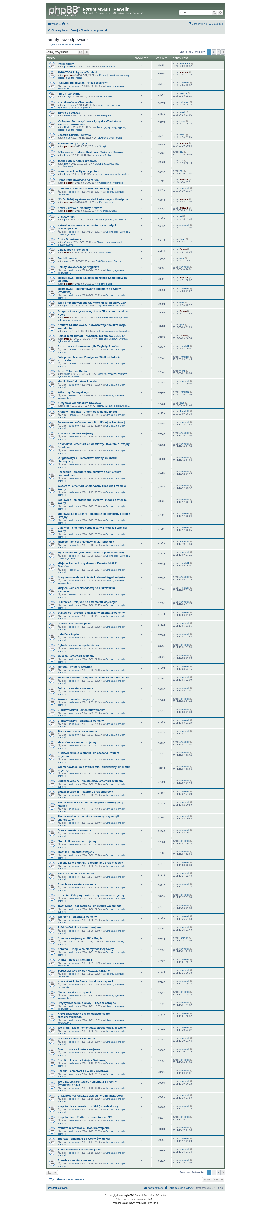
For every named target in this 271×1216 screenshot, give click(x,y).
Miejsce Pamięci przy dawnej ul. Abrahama (86, 541)
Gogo (67, 242)
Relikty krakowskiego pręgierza (78, 267)
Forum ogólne (104, 115)
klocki (67, 127)
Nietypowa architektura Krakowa (79, 403)
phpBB (129, 1195)
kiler (66, 163)
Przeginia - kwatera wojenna (76, 1038)
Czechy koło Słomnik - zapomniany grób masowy (90, 862)
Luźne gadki (104, 252)
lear (66, 155)
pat (65, 219)
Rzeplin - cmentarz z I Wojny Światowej (83, 1070)
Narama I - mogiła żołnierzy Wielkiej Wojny (86, 949)
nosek (67, 115)
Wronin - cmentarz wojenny (76, 699)
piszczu (68, 75)
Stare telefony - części (72, 143)
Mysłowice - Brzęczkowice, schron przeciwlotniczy (91, 552)
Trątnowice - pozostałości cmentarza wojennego (90, 905)
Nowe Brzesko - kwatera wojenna (79, 1149)
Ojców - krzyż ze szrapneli (75, 959)
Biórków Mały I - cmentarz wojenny (81, 720)
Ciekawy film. (66, 216)
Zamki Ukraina (67, 258)
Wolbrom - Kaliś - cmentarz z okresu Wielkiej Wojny (92, 1027)
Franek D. (74, 349)
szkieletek (74, 86)
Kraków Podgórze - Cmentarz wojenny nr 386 (87, 411)
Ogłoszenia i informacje (111, 182)
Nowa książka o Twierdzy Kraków (80, 208)
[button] (223, 52)
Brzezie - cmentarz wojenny (76, 1160)
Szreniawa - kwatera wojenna (77, 884)
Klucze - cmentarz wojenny (75, 433)
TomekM (73, 941)
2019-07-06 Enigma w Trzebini (77, 72)
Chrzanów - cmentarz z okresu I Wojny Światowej (90, 1095)
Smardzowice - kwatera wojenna (79, 1049)
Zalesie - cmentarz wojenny (76, 873)
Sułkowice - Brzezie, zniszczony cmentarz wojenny (91, 612)
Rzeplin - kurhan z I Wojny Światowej (82, 1060)
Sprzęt (102, 146)
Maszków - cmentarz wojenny (77, 742)
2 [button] (213, 52)
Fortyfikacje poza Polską (109, 137)
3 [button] (218, 52)
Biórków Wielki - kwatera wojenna (80, 927)
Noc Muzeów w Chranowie (75, 102)
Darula (67, 252)
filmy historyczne (69, 93)
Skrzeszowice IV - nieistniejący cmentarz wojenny (90, 780)
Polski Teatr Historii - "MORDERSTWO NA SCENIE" (91, 336)
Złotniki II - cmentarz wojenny (77, 841)
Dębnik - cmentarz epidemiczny (78, 645)
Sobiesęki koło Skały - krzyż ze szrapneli (84, 970)
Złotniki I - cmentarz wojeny (76, 852)
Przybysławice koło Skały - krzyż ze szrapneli (87, 1003)
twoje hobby (66, 63)
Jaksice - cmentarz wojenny (76, 655)
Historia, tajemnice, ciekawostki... (112, 174)
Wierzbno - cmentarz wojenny (77, 916)
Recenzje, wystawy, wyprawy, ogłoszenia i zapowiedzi (89, 106)
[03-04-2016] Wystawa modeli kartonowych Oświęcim (93, 199)
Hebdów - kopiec (69, 634)
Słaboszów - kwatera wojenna (77, 731)
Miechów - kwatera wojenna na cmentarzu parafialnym (93, 677)
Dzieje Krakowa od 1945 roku (111, 305)
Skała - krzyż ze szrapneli (74, 992)
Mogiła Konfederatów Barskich (78, 381)
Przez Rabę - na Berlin (72, 371)
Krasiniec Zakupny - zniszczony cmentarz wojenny (91, 895)
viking (67, 374)
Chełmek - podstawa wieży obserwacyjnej (85, 188)
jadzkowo (69, 105)
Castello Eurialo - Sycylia (74, 134)
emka (67, 137)
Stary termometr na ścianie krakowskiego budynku (91, 577)
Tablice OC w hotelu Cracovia (77, 160)
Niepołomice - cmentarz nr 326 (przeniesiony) (88, 1106)
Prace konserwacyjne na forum (78, 179)
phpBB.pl (151, 1199)
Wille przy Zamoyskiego (73, 392)
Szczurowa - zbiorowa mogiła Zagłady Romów (88, 346)
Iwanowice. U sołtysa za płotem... (79, 171)
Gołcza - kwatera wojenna (75, 623)
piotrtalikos (69, 66)
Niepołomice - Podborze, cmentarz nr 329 (85, 1117)
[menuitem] (66, 23)
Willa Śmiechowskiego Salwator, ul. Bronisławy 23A (92, 302)
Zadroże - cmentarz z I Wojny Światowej (84, 1138)
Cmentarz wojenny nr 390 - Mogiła (80, 938)
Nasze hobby (108, 66)
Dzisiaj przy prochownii (73, 249)
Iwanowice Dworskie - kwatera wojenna (84, 1128)
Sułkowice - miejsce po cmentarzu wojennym (87, 602)
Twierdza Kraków (103, 155)
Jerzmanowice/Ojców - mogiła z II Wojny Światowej (91, 422)
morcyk (68, 96)
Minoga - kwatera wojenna (75, 666)
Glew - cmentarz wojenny (74, 830)
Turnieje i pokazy (69, 112)
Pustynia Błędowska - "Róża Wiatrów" (83, 82)
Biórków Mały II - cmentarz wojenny (81, 709)
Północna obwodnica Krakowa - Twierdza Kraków (90, 152)
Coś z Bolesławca (69, 239)
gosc (66, 261)
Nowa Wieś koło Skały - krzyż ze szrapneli (85, 981)
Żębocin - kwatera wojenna (75, 688)
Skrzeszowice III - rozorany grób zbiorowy (85, 791)
